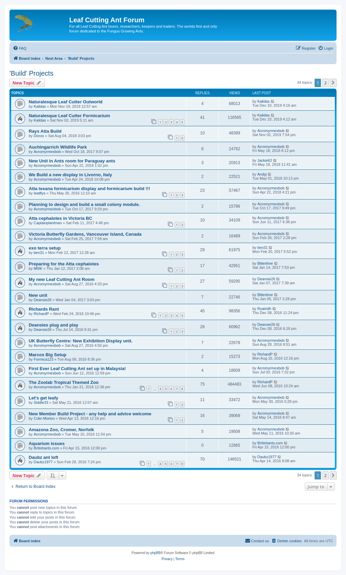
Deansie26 (266, 279)
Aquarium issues (47, 443)
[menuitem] (19, 48)
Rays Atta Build (45, 131)
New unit (38, 295)
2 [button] (325, 83)
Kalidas (40, 106)
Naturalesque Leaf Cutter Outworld (65, 101)
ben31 (39, 253)
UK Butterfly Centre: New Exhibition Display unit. (80, 340)
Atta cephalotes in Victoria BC (60, 218)
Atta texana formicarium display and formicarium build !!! (89, 188)
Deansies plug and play (53, 325)
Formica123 (43, 359)
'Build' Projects (31, 73)
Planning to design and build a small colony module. (84, 204)
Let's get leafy (43, 397)
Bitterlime (265, 263)
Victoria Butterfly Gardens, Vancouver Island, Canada (85, 234)
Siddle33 (41, 402)
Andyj (262, 174)
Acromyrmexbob (271, 131)
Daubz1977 (43, 462)
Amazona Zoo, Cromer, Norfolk (61, 429)
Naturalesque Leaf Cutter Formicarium (69, 115)
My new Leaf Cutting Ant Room (61, 279)
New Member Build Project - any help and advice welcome (90, 413)
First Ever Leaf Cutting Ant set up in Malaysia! (77, 368)
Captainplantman (48, 223)
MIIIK (38, 268)
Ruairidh (264, 309)
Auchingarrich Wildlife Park (58, 147)
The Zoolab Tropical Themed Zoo (64, 382)
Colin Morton (44, 418)
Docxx (39, 136)
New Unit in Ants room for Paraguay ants (72, 160)
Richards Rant (44, 309)
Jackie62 (264, 160)
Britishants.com (46, 448)
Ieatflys (40, 193)
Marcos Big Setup (47, 354)
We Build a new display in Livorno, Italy (70, 174)
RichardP (41, 314)
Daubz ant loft (43, 457)
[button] (333, 83)
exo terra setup (45, 248)
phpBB (155, 553)
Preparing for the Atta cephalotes (64, 263)
